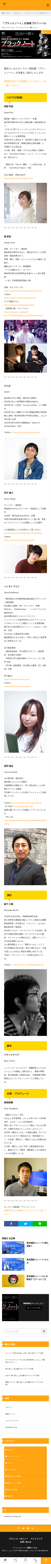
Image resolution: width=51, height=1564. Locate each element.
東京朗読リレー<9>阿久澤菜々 (38, 1244)
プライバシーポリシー (18, 1539)
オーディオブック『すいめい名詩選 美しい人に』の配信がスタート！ (25, 1361)
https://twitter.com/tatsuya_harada (26, 803)
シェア (15, 1560)
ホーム (5, 1560)
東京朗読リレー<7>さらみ (38, 1261)
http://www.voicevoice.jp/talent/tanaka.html (23, 533)
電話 (36, 1560)
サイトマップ (36, 1539)
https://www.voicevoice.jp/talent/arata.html (22, 291)
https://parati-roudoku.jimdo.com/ (18, 178)
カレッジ (11, 1463)
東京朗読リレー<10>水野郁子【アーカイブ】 (37, 1277)
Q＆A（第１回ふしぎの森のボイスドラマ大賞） (23, 1375)
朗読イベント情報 (14, 1483)
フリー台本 (12, 1470)
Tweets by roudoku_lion (12, 1516)
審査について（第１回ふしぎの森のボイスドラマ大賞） (24, 1383)
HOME (6, 13)
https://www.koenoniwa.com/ (16, 679)
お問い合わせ (25, 1542)
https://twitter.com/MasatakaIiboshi (28, 965)
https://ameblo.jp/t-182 (23, 806)
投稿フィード (10, 1414)
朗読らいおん (32, 1548)
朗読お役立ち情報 (14, 1476)
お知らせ (16, 13)
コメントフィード (11, 1421)
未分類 (10, 1496)
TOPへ (46, 1560)
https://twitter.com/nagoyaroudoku (19, 305)
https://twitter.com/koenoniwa (17, 686)
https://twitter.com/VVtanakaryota (19, 540)
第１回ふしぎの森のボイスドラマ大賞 (19, 1369)
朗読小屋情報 (12, 1490)
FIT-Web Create (21, 1550)
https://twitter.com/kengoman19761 (19, 298)
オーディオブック (14, 1456)
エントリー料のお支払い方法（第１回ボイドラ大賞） (25, 1353)
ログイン (8, 1407)
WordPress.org (11, 1427)
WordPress (43, 1550)
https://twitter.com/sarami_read (26, 432)
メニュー (25, 1560)
